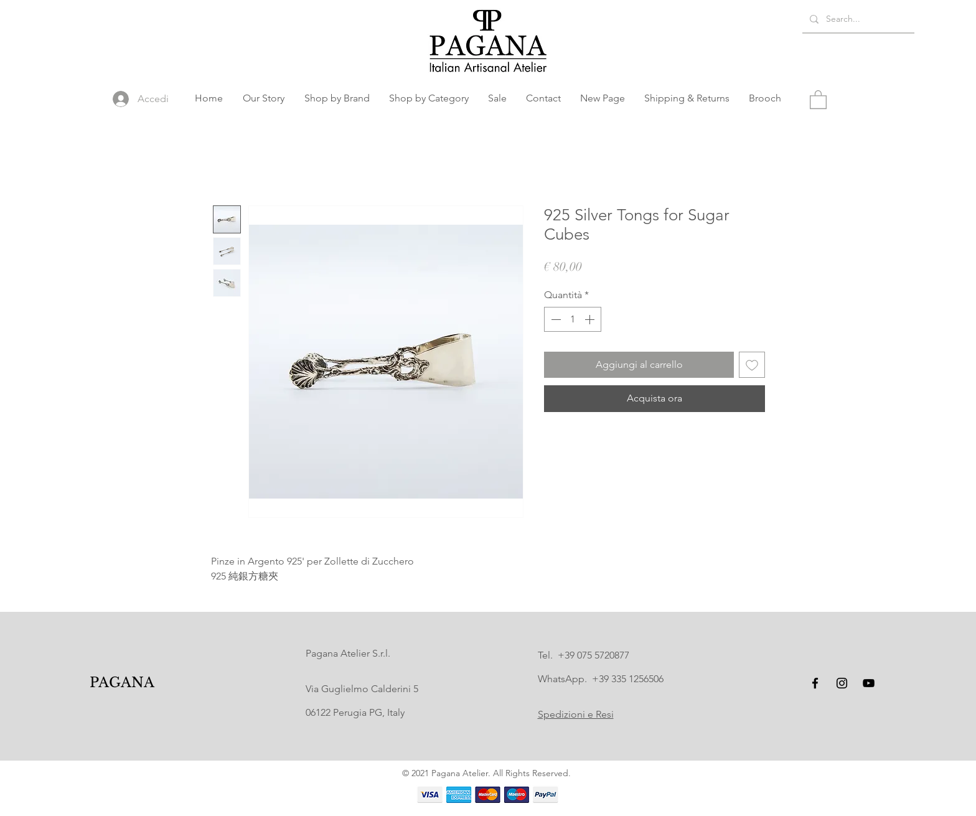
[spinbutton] (572, 319)
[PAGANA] (122, 683)
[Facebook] (815, 683)
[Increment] (590, 319)
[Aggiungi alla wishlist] (752, 365)
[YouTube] (868, 683)
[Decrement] (554, 319)
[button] (336, 98)
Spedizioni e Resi (576, 714)
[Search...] (857, 19)
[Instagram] (842, 683)
